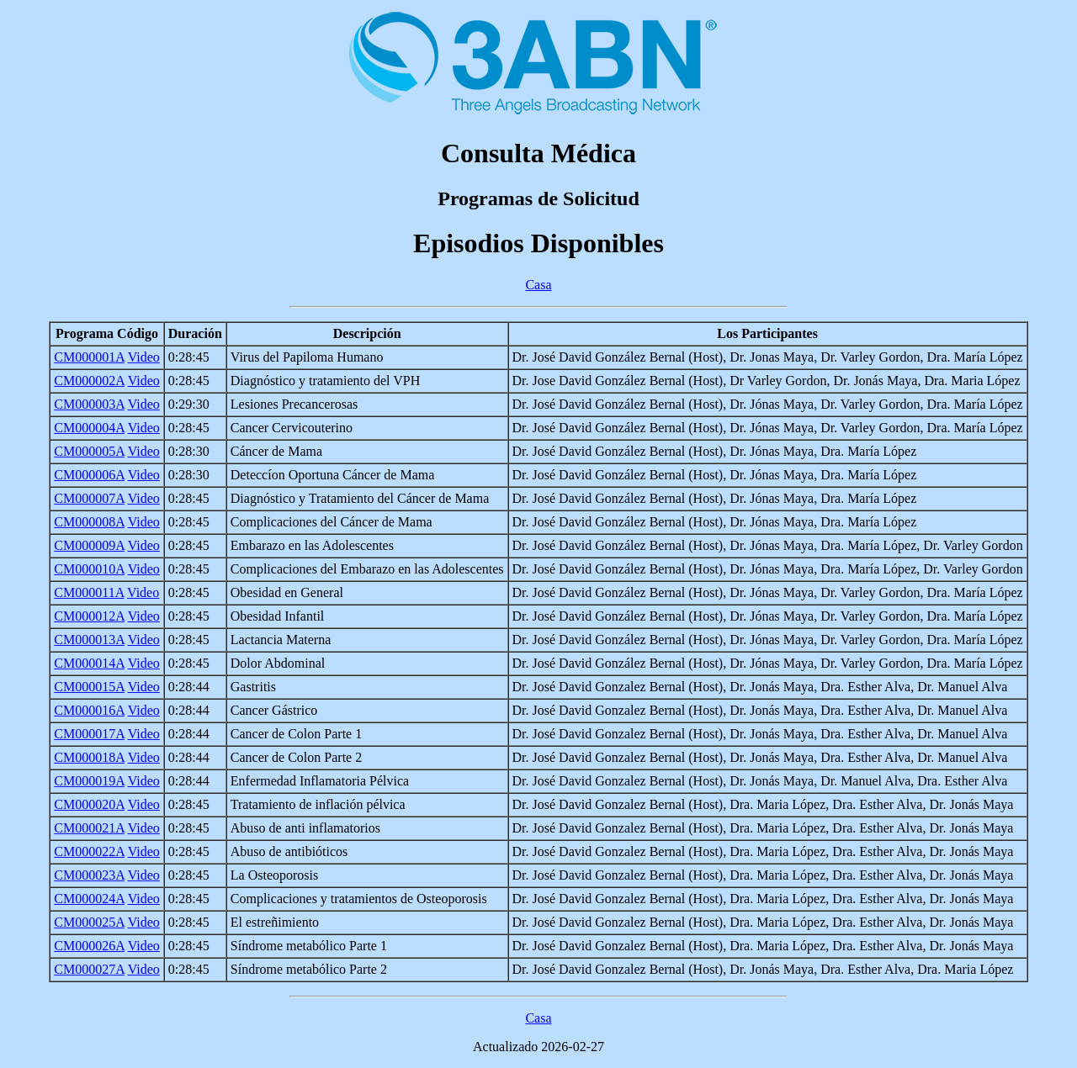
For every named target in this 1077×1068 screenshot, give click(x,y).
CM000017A (89, 734)
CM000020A (89, 804)
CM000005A (89, 451)
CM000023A (89, 875)
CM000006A (89, 475)
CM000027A (89, 969)
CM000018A (89, 757)
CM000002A (89, 380)
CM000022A (89, 851)
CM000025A (89, 922)
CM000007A (89, 498)
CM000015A (89, 686)
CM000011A (89, 592)
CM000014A (89, 663)
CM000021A (89, 828)
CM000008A (89, 522)
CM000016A (89, 710)
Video (144, 357)
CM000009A (89, 545)
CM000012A (89, 616)
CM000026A (89, 945)
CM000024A (89, 898)
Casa (538, 285)
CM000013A (89, 639)
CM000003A (89, 404)
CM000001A (89, 357)
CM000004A (89, 427)
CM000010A (89, 569)
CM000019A (89, 781)
